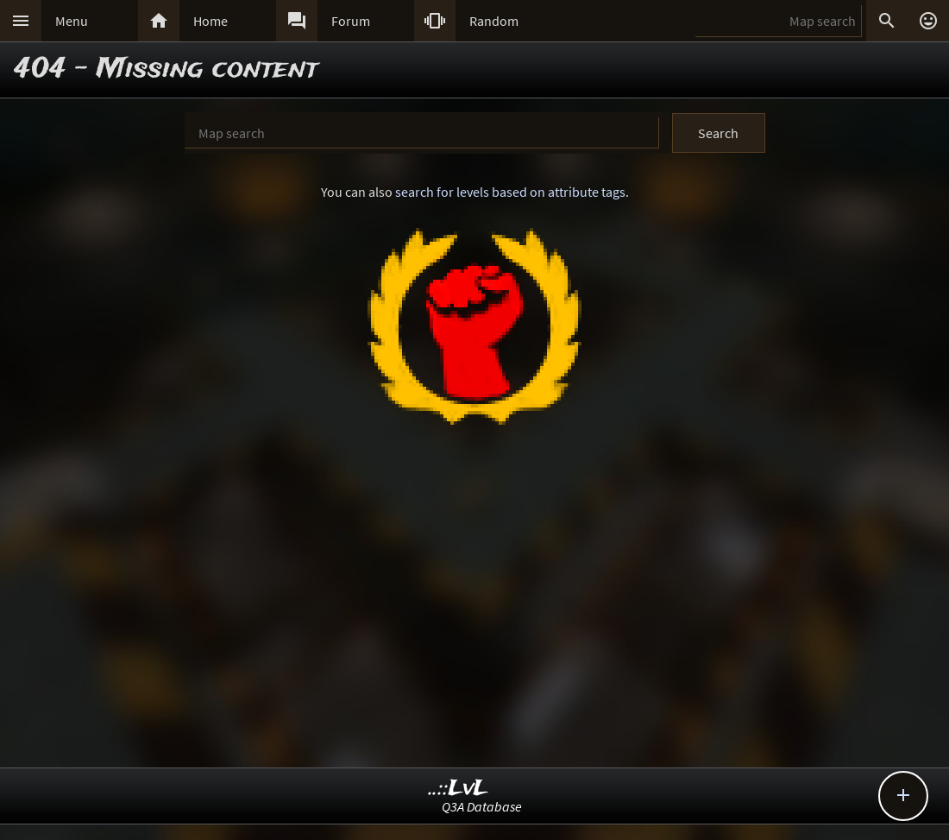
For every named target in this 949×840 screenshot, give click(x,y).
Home (210, 20)
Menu (71, 20)
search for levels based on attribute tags (510, 191)
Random (493, 20)
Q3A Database (482, 806)
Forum (350, 20)
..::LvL (458, 789)
